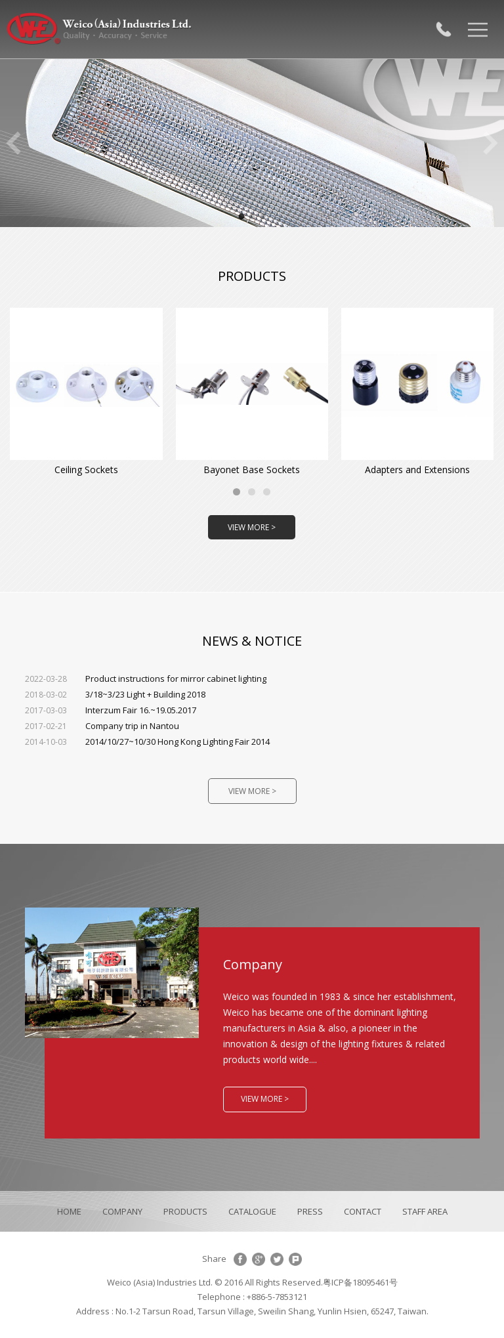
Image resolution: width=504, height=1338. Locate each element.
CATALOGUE (252, 1211)
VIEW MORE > (252, 527)
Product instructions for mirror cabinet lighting (145, 678)
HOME (69, 1211)
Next (491, 143)
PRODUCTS (185, 1211)
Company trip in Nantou (102, 726)
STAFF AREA (425, 1211)
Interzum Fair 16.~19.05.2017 (110, 710)
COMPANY (122, 1211)
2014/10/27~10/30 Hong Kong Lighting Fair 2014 (147, 741)
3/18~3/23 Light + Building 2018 (115, 694)
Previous (13, 143)
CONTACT (362, 1211)
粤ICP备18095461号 (360, 1282)
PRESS (310, 1211)
